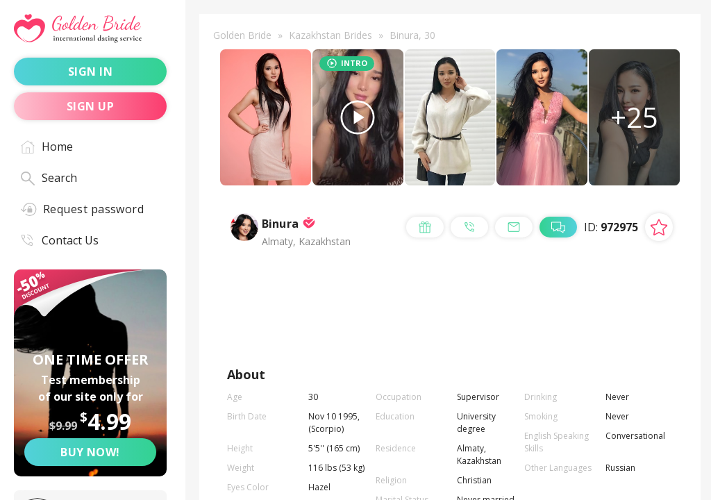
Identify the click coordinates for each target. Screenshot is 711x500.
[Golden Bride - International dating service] (90, 29)
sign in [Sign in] (90, 71)
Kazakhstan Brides (330, 35)
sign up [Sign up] (90, 106)
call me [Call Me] (522, 304)
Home (47, 146)
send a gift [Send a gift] (414, 304)
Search (49, 177)
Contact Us (60, 240)
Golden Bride (242, 35)
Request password (82, 209)
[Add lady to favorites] (659, 237)
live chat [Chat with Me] (408, 337)
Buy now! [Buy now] (90, 452)
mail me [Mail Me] (619, 304)
